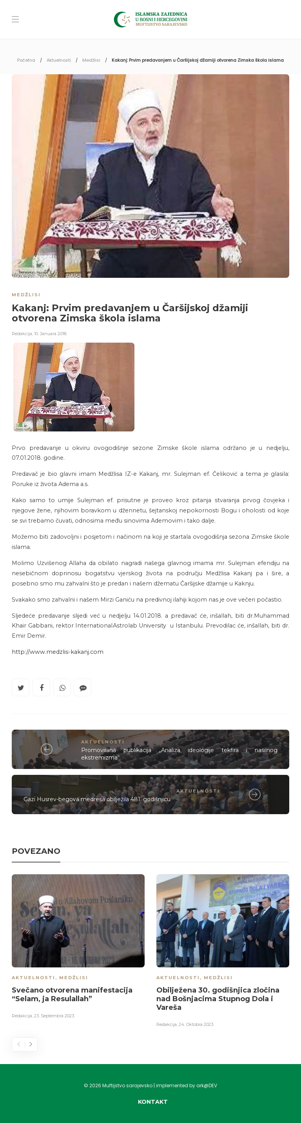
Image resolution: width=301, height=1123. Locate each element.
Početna (26, 60)
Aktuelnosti (59, 60)
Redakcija (22, 333)
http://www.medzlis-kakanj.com (57, 651)
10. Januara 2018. (50, 333)
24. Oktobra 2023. (196, 1024)
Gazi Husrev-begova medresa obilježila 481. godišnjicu (97, 799)
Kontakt (153, 1101)
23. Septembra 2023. (54, 1015)
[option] (78, 948)
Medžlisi (91, 60)
